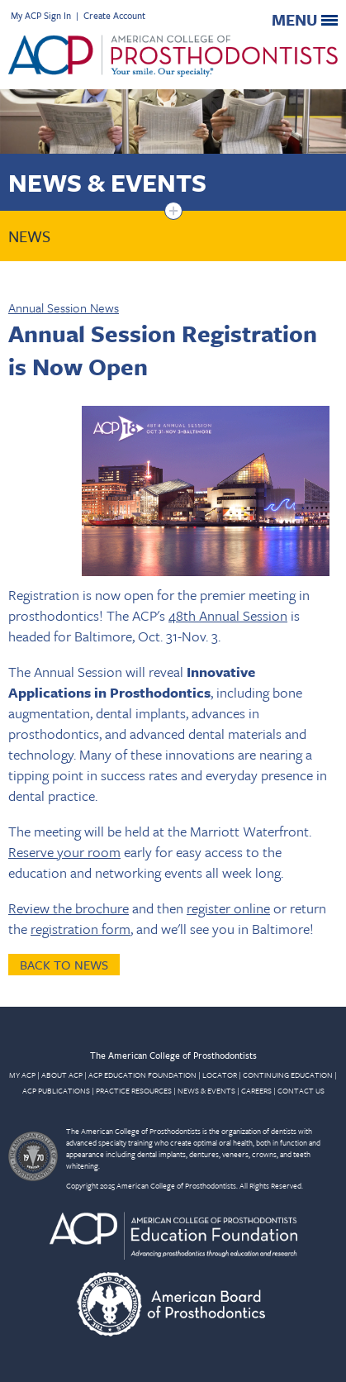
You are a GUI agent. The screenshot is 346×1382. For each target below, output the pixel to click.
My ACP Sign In (41, 15)
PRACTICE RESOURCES (134, 1090)
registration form (80, 928)
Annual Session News (63, 307)
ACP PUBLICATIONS (56, 1090)
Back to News (64, 964)
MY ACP (22, 1074)
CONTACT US (301, 1090)
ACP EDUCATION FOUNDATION (142, 1074)
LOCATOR (219, 1074)
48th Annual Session (227, 615)
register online (228, 908)
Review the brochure (68, 908)
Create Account (114, 15)
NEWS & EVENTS (206, 1090)
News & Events (107, 182)
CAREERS (256, 1090)
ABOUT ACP (62, 1074)
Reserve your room (64, 851)
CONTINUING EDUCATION (288, 1074)
